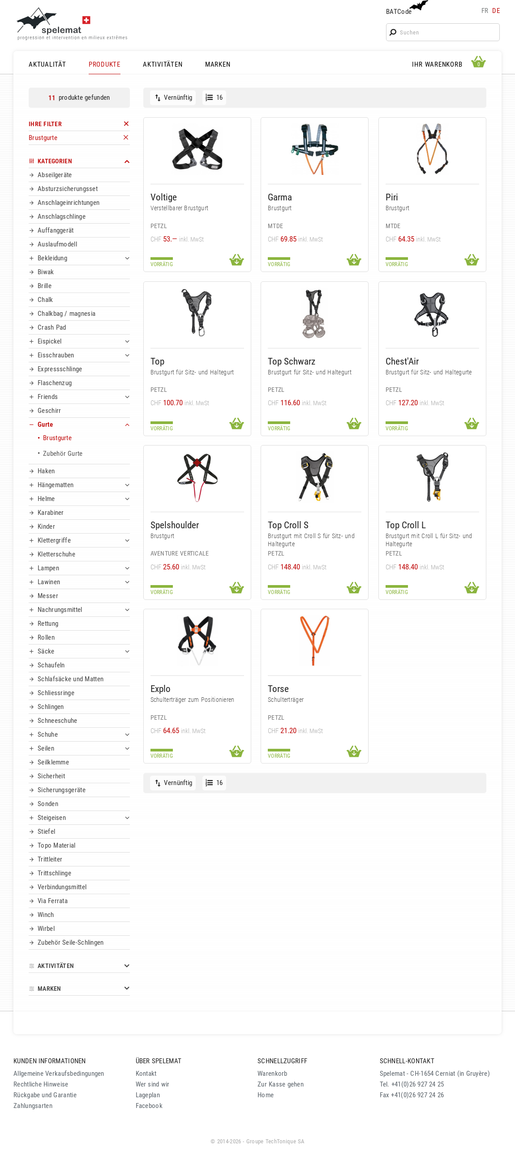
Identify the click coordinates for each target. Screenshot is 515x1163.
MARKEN (218, 64)
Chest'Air (402, 361)
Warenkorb (273, 1074)
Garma (280, 197)
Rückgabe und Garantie (45, 1095)
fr (485, 11)
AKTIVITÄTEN (162, 64)
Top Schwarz (291, 361)
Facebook (149, 1106)
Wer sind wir (153, 1084)
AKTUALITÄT (47, 64)
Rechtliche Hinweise (40, 1084)
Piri (392, 197)
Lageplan (148, 1095)
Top (157, 361)
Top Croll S (288, 525)
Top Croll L (406, 525)
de (496, 11)
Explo (160, 688)
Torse (278, 688)
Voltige (163, 197)
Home (266, 1095)
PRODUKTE (104, 64)
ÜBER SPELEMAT (159, 1061)
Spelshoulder (174, 525)
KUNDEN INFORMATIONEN (49, 1061)
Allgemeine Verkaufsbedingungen (58, 1074)
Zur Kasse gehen (281, 1084)
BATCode (406, 8)
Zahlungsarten (32, 1106)
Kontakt (146, 1074)
